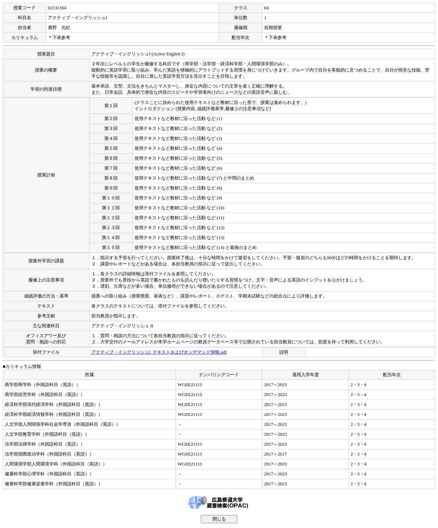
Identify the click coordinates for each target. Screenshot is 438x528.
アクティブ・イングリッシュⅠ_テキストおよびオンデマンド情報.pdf (159, 352)
